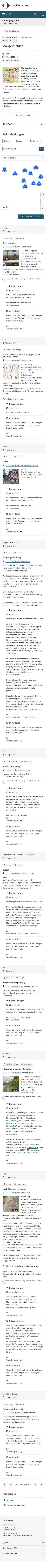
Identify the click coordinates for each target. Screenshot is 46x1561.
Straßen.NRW (11, 1120)
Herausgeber (8, 1520)
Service (6, 1542)
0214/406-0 (13, 1533)
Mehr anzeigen (23, 115)
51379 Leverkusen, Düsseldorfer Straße (22, 465)
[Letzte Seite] (41, 1485)
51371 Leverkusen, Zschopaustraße (20, 1073)
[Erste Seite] (5, 1485)
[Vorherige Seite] (11, 1485)
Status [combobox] (6, 141)
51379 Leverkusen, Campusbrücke (19, 360)
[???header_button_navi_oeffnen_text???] (6, 14)
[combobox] (21, 158)
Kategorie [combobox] (19, 141)
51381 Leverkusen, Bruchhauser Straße (22, 1413)
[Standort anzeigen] (43, 194)
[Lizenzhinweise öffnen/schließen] (43, 208)
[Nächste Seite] (35, 1485)
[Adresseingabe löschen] (43, 158)
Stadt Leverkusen (9, 1525)
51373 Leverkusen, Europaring (18, 770)
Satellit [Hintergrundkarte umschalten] (5, 207)
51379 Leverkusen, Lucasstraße (18, 247)
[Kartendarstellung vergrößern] (43, 200)
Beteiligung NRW (10, 20)
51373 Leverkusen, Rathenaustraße (20, 873)
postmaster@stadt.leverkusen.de (20, 1535)
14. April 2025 (11, 450)
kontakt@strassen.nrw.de (28, 1152)
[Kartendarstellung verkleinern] (43, 204)
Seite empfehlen (10, 1553)
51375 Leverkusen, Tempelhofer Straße (22, 986)
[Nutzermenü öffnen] (42, 14)
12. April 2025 (11, 1177)
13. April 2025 (11, 755)
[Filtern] (23, 149)
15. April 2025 (11, 231)
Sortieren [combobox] (34, 141)
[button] (23, 124)
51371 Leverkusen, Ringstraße (18, 561)
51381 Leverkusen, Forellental (18, 1193)
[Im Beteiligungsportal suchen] (35, 14)
